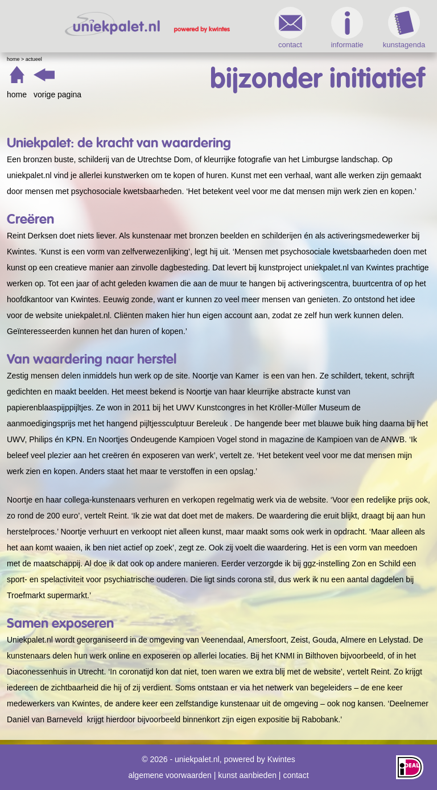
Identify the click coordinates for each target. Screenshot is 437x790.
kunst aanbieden (247, 775)
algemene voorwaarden (169, 775)
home (17, 94)
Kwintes (281, 759)
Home (13, 59)
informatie (347, 28)
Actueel (34, 59)
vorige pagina (57, 94)
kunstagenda (404, 28)
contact (290, 28)
